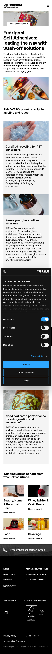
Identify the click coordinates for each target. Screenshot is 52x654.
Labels (6, 569)
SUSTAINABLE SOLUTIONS (36, 574)
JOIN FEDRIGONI (9, 601)
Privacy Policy (9, 636)
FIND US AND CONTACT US (36, 601)
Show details (37, 356)
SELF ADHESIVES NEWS (35, 580)
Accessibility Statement (14, 641)
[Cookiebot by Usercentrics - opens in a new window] (37, 271)
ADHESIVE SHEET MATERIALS (10, 586)
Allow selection (26, 372)
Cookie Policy (32, 636)
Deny (26, 380)
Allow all (26, 364)
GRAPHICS (7, 580)
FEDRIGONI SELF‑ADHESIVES (37, 569)
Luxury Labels (9, 574)
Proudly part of (27, 550)
